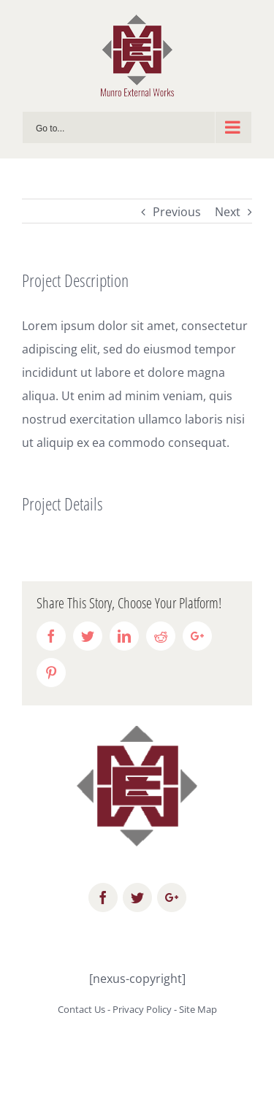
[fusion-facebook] (103, 897)
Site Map (198, 1009)
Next (227, 212)
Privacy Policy (142, 1009)
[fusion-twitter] (137, 897)
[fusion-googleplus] (171, 897)
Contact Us (81, 1009)
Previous (177, 212)
